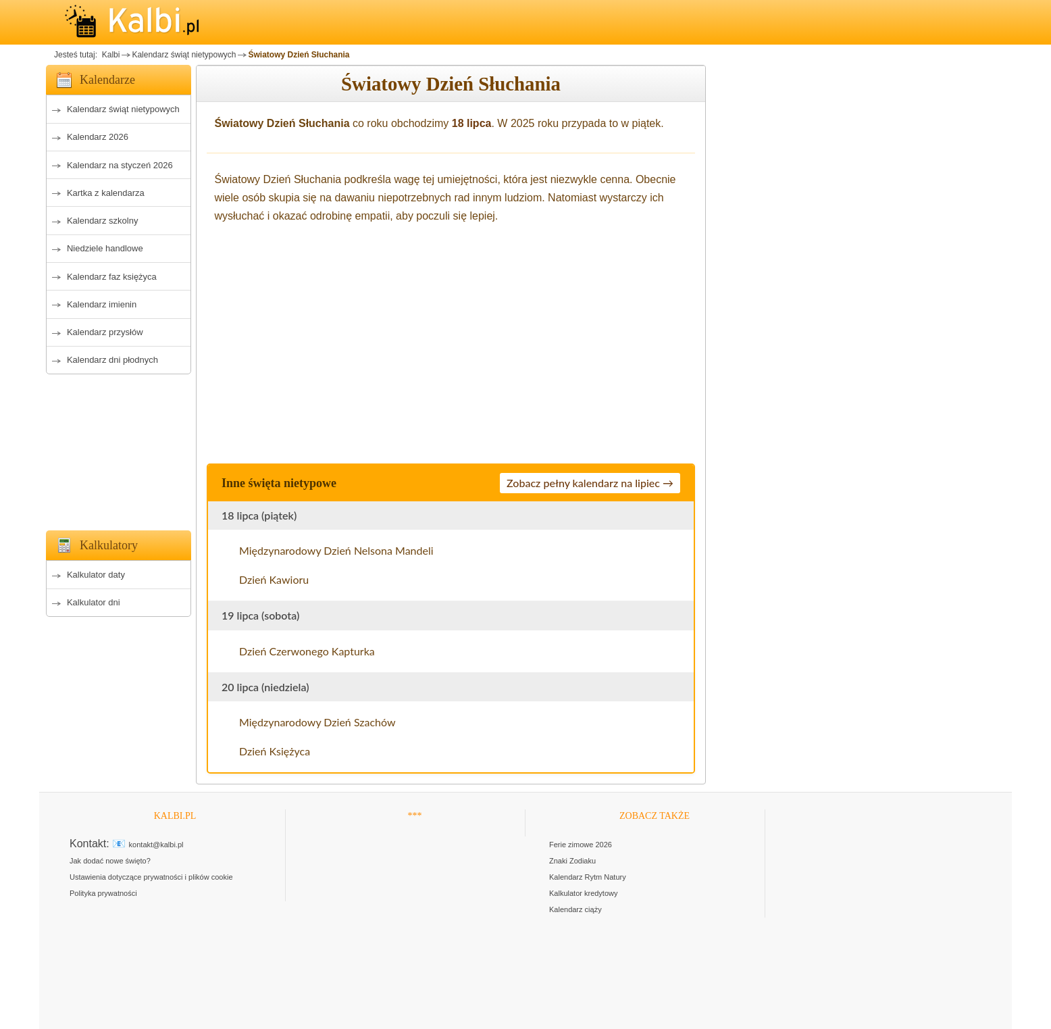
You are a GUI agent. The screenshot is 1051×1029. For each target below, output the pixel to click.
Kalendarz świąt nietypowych (184, 54)
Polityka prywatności (103, 893)
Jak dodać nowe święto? (110, 861)
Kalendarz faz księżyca (112, 277)
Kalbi (109, 54)
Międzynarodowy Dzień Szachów (317, 722)
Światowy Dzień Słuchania (298, 54)
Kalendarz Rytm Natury (587, 877)
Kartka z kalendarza (106, 193)
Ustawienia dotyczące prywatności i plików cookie (151, 877)
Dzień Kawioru (274, 579)
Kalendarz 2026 (97, 137)
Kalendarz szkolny (102, 221)
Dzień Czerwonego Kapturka (307, 651)
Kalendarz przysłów (105, 332)
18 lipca (472, 123)
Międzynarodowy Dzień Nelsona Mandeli (336, 550)
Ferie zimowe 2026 (580, 844)
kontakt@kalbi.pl (156, 844)
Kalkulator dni (93, 602)
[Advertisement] (118, 448)
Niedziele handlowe (105, 248)
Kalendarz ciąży (575, 909)
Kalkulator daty (96, 575)
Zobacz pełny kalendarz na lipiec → (590, 482)
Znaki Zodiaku (572, 861)
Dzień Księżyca (274, 751)
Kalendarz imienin (101, 304)
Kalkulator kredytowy (583, 893)
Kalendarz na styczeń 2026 (120, 165)
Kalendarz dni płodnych (112, 360)
